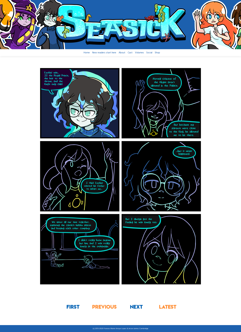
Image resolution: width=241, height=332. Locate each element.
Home (87, 53)
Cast (130, 53)
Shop (157, 53)
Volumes (139, 53)
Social (149, 53)
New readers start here (104, 53)
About (122, 53)
